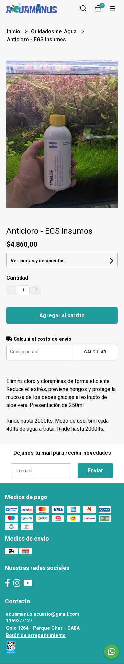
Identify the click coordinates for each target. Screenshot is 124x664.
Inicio (14, 31)
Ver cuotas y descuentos (38, 260)
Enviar (95, 471)
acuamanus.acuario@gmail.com (42, 614)
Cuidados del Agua (54, 31)
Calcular (95, 351)
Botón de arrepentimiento (36, 635)
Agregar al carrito (62, 315)
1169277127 (19, 621)
